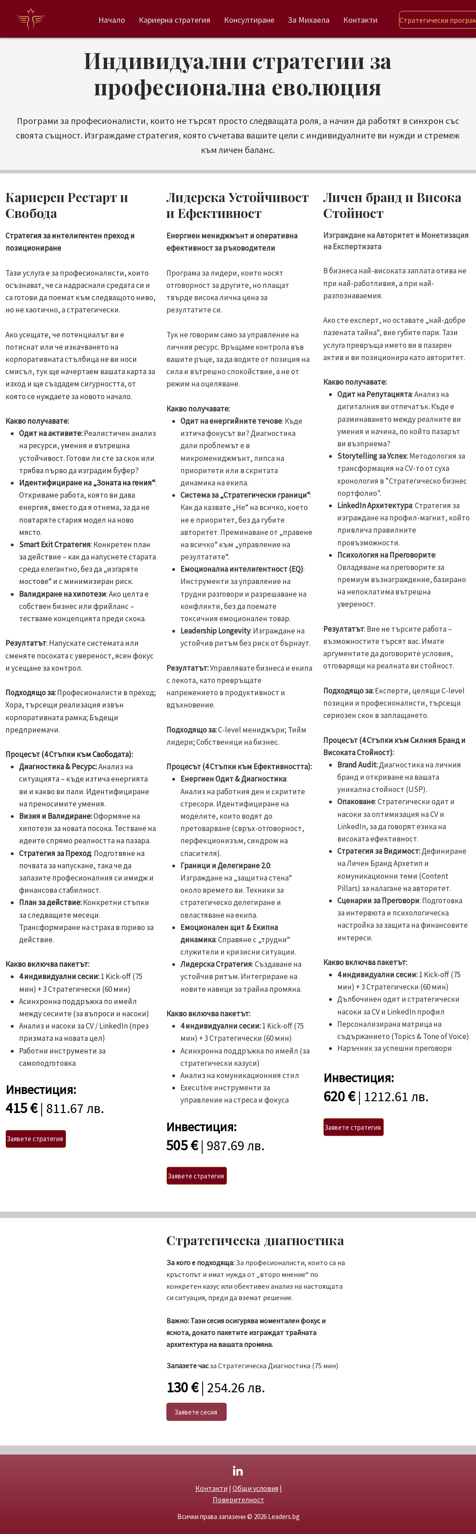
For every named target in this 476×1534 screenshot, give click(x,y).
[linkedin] (238, 1471)
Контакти (211, 1488)
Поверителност (238, 1499)
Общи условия (255, 1488)
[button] (35, 1139)
